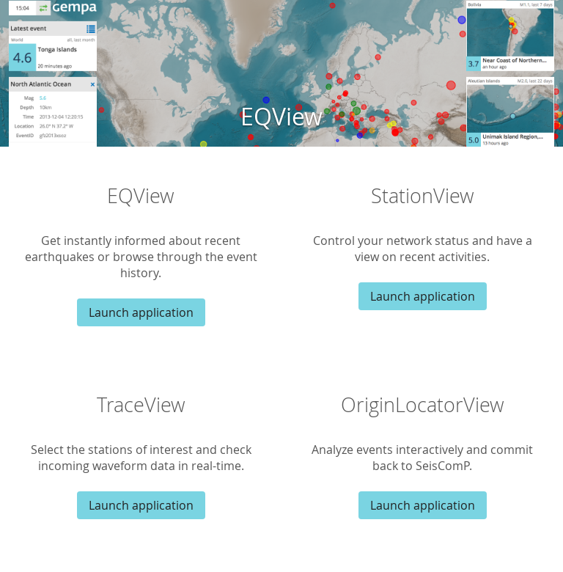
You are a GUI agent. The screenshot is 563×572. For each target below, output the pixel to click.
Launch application (141, 312)
